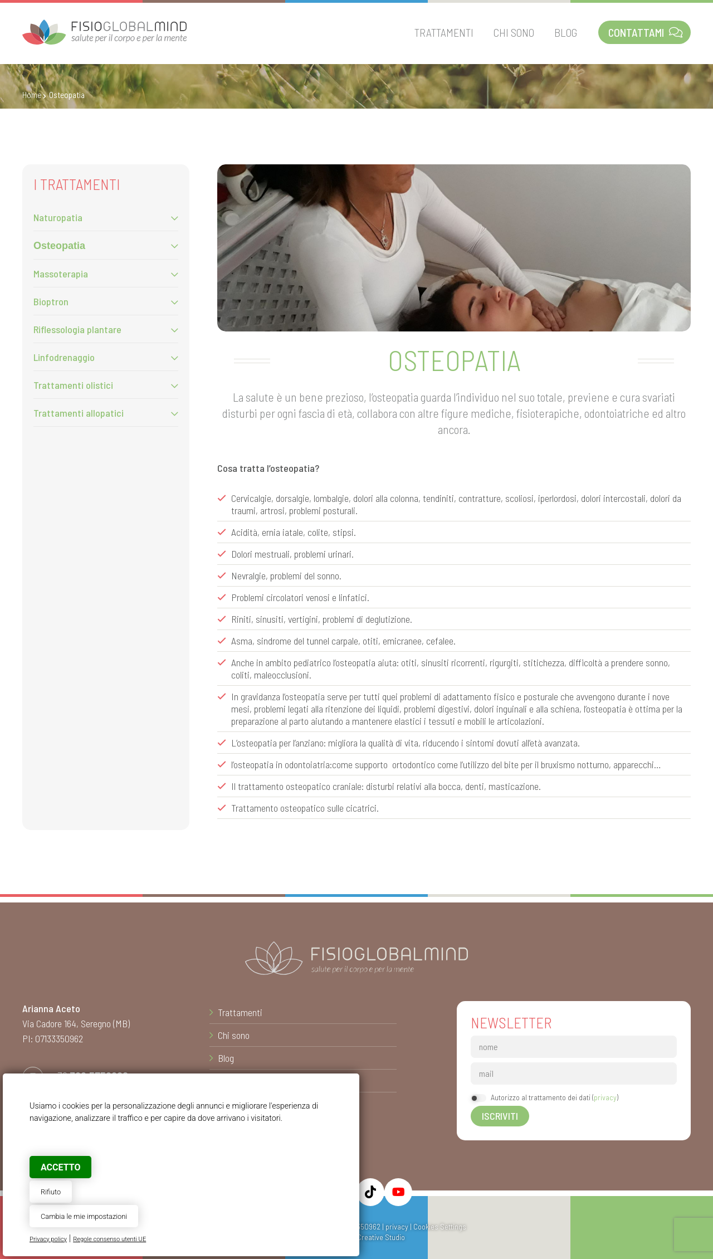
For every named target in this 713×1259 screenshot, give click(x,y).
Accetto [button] (60, 1167)
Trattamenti (240, 1012)
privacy (605, 1097)
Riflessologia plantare (77, 329)
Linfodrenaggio (64, 357)
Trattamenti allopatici (78, 413)
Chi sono (234, 1035)
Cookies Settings (439, 1226)
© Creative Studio (376, 1237)
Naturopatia (57, 217)
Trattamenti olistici (73, 385)
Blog (226, 1058)
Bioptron (51, 301)
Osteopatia (59, 245)
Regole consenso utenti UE (109, 1239)
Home (31, 95)
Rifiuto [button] (51, 1192)
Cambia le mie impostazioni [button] (84, 1216)
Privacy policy (48, 1239)
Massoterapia (60, 273)
